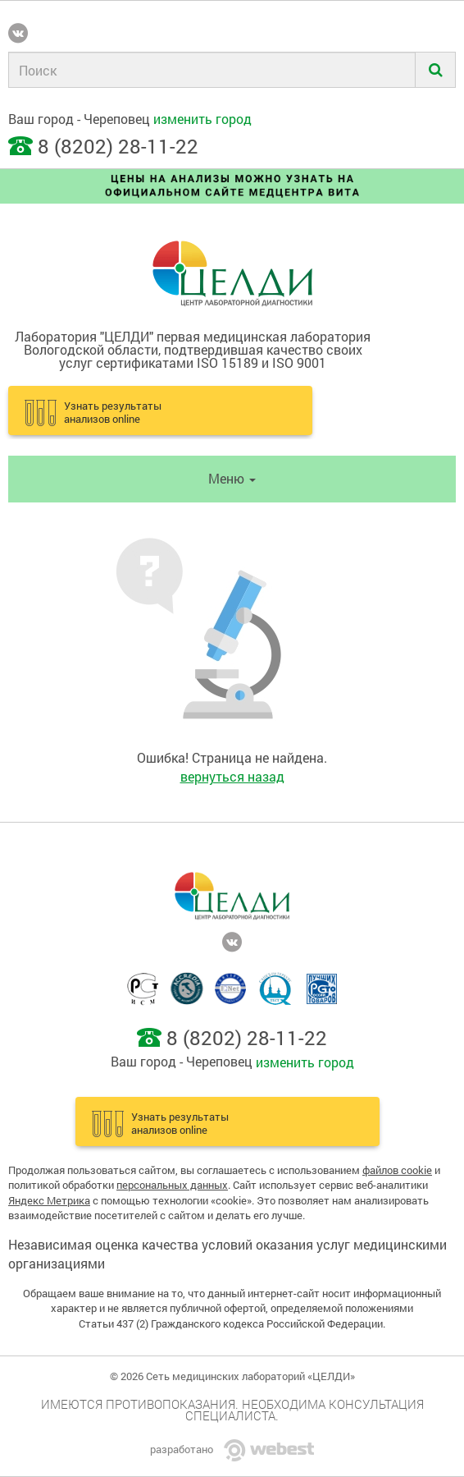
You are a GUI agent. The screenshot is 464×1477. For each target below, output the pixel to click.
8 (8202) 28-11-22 (118, 146)
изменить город (202, 118)
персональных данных (172, 1184)
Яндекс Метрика (49, 1200)
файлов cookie (397, 1170)
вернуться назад (232, 776)
